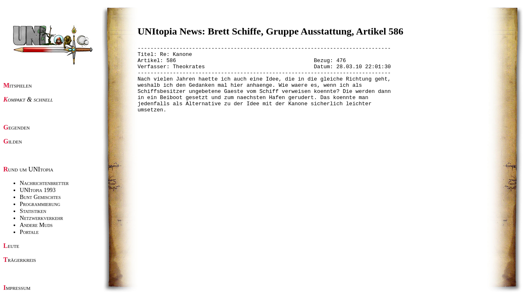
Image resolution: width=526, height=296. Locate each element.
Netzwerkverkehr (41, 218)
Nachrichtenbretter (44, 183)
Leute (11, 245)
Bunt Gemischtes (40, 197)
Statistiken (33, 211)
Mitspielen (17, 85)
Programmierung (40, 204)
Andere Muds (36, 225)
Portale (29, 232)
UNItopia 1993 (37, 190)
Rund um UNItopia (28, 169)
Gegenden (16, 127)
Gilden (12, 141)
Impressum (16, 287)
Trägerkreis (19, 259)
